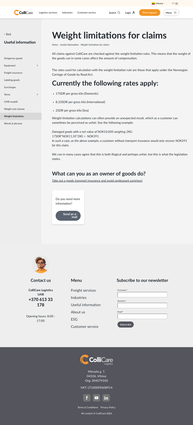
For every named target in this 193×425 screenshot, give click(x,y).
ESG (74, 319)
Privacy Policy (108, 407)
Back (8, 34)
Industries (67, 12)
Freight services (83, 290)
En (177, 3)
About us (78, 312)
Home (55, 45)
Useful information (69, 45)
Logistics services (48, 12)
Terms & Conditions (88, 407)
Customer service (86, 12)
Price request (147, 12)
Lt (173, 3)
